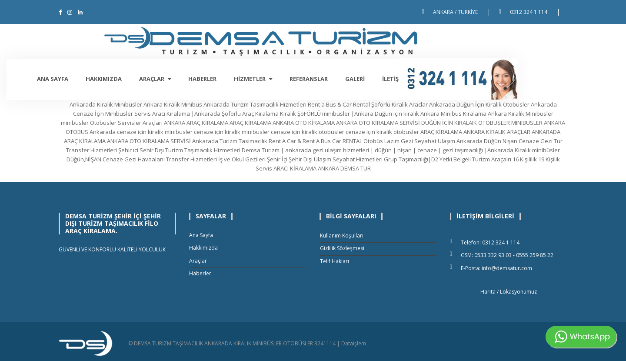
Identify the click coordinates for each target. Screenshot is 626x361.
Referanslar (361, 79)
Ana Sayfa (104, 79)
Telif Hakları (334, 261)
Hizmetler (305, 79)
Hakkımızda (156, 79)
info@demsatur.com (507, 268)
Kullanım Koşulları (341, 235)
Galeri (407, 79)
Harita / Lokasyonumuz (508, 291)
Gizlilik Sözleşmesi (342, 248)
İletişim (446, 79)
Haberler (254, 79)
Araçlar (207, 79)
